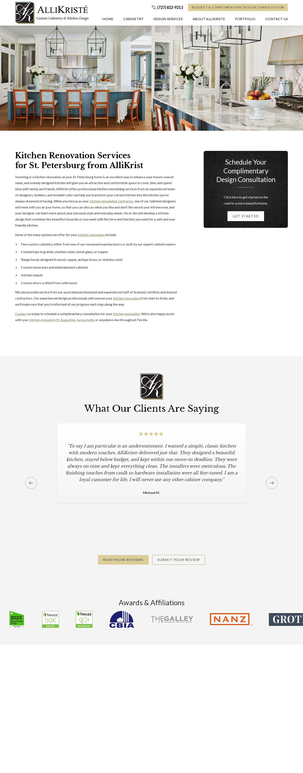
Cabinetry (138, 679)
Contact (21, 314)
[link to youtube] (256, 763)
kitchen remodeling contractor (111, 201)
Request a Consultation (225, 728)
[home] (52, 13)
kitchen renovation (91, 235)
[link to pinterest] (234, 763)
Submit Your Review (178, 560)
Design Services (142, 687)
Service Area (214, 687)
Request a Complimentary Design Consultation (237, 7)
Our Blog (212, 702)
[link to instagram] (249, 763)
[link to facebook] (241, 763)
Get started (246, 216)
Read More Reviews (123, 560)
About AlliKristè (217, 679)
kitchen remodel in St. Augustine (52, 320)
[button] (133, 19)
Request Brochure (218, 694)
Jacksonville (85, 320)
